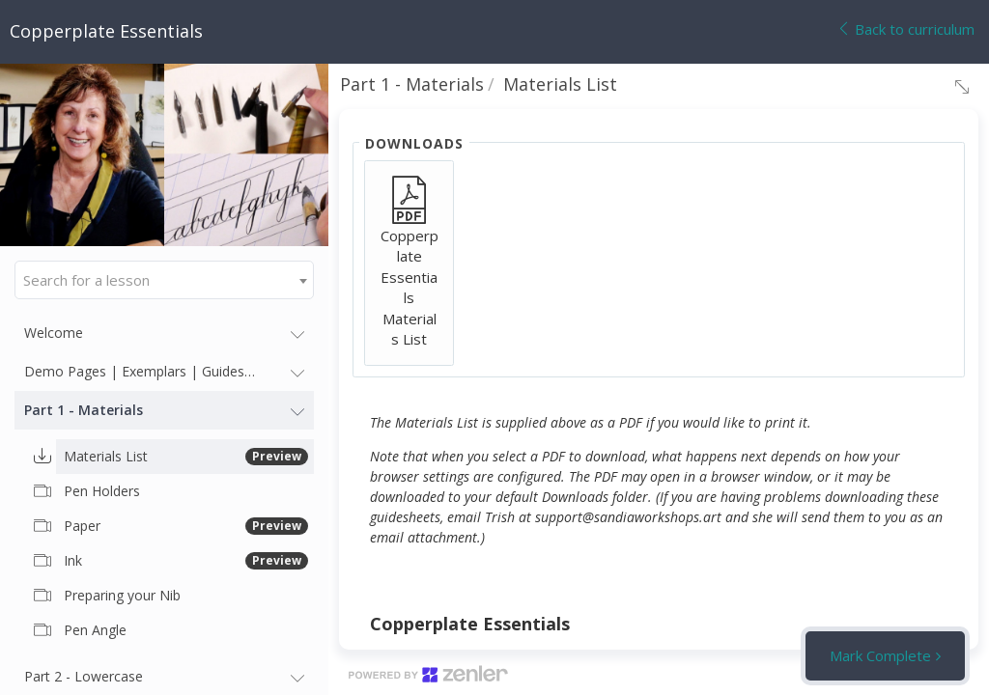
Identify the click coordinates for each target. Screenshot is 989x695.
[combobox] (164, 280)
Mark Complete (880, 655)
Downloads (414, 143)
